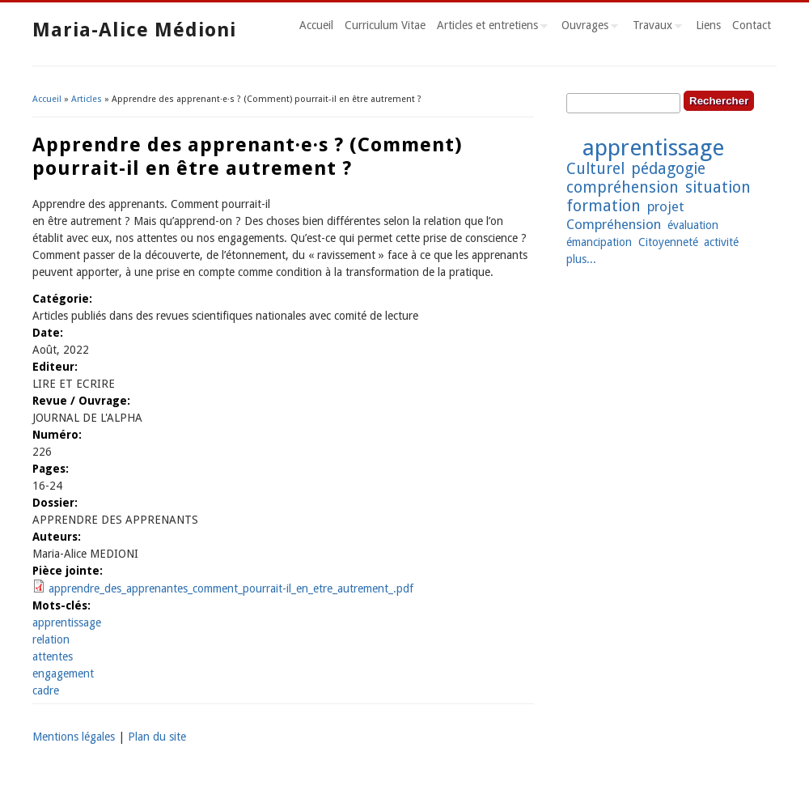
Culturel (595, 168)
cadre (45, 690)
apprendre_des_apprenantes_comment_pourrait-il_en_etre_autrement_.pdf (231, 588)
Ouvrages (587, 27)
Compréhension (613, 224)
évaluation (692, 225)
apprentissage (66, 622)
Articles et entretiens (489, 27)
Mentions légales (73, 736)
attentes (52, 656)
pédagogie (668, 168)
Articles (86, 99)
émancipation (599, 242)
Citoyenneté (668, 242)
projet (665, 206)
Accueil (316, 25)
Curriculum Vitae (385, 25)
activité (721, 242)
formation (603, 206)
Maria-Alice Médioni (134, 30)
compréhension (622, 187)
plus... (581, 259)
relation (51, 639)
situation (718, 187)
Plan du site (157, 736)
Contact (751, 25)
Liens (708, 25)
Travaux (654, 27)
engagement (63, 673)
